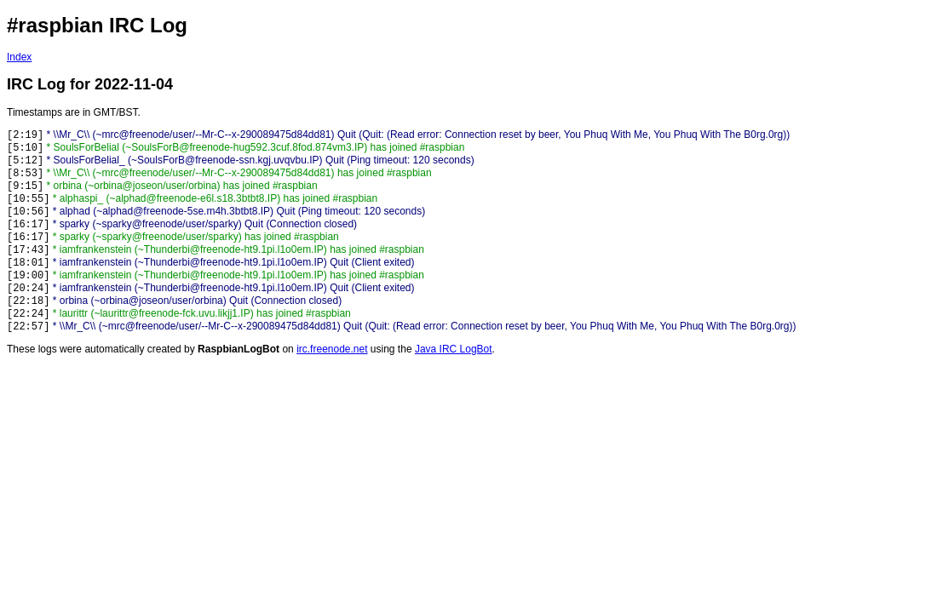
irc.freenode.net (331, 349)
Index (19, 57)
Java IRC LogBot (453, 349)
